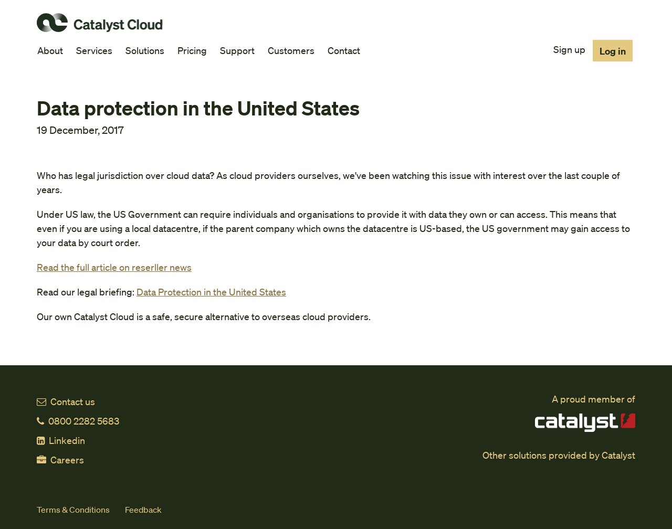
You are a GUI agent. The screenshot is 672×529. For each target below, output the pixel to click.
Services (94, 50)
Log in (613, 51)
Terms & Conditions (73, 509)
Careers (60, 459)
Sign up (569, 49)
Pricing (192, 50)
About (50, 50)
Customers (291, 50)
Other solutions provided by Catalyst (558, 455)
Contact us (66, 401)
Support (237, 50)
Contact (344, 50)
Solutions (144, 50)
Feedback (143, 509)
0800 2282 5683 (78, 421)
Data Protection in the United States (211, 291)
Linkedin (61, 440)
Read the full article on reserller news (114, 267)
